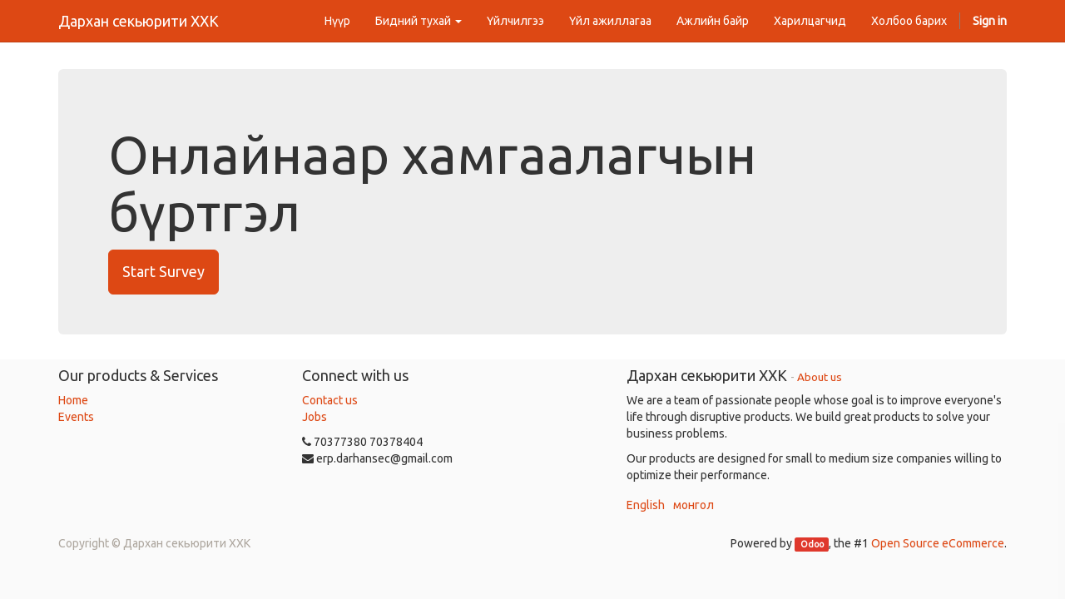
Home (73, 400)
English (646, 505)
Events (76, 416)
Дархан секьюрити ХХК (138, 20)
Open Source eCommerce (937, 543)
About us (819, 377)
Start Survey (163, 271)
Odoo (812, 544)
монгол (693, 505)
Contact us (330, 400)
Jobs (314, 416)
